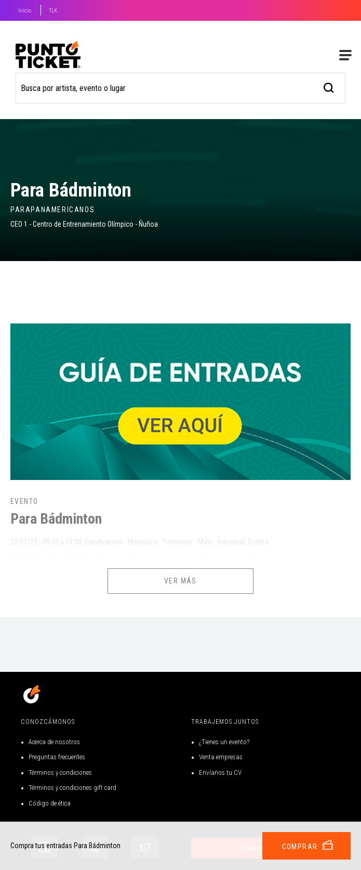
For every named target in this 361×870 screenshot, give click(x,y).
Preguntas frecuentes (57, 757)
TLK (53, 10)
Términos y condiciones (60, 772)
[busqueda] (329, 86)
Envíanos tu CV (220, 772)
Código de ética (50, 803)
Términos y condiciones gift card (72, 787)
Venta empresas (221, 757)
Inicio (24, 10)
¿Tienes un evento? (224, 742)
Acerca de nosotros (54, 742)
